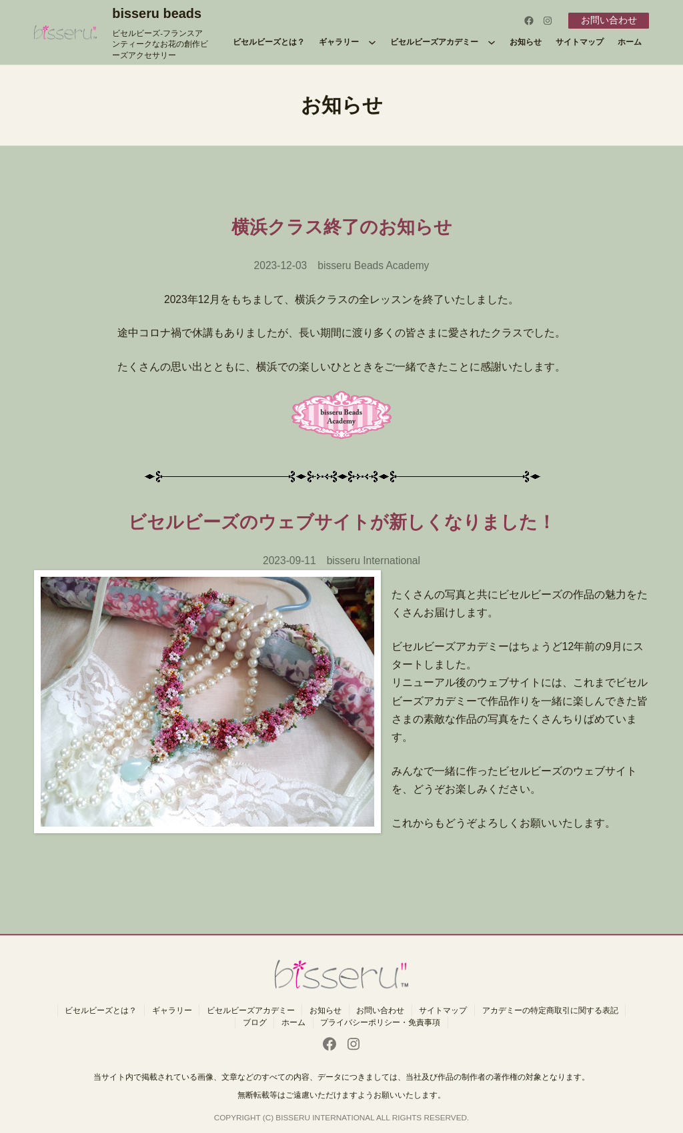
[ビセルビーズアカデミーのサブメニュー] (492, 42)
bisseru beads (156, 13)
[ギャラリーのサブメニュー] (372, 42)
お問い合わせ (609, 20)
